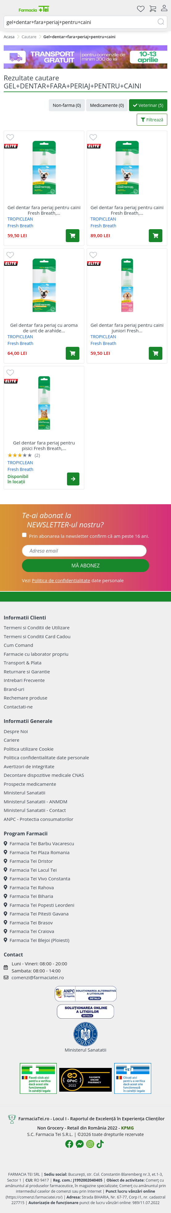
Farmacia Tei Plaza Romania (36, 852)
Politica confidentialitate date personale (46, 757)
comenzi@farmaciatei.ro (37, 977)
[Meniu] (9, 9)
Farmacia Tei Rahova (29, 887)
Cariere (11, 740)
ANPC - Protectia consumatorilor (38, 819)
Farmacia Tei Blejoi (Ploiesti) (36, 940)
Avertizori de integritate (29, 766)
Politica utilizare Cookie (28, 749)
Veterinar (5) (148, 105)
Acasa (9, 36)
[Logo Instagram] (90, 1144)
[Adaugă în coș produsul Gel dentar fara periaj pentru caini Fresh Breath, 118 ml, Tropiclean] (155, 235)
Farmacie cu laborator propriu (36, 654)
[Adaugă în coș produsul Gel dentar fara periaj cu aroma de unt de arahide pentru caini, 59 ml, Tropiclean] (72, 353)
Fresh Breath (20, 226)
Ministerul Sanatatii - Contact (35, 810)
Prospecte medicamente (30, 784)
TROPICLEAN (20, 219)
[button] (73, 479)
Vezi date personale (73, 580)
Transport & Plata (22, 662)
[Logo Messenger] (80, 1144)
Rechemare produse (25, 698)
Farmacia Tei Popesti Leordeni (39, 905)
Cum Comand (18, 645)
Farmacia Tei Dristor (28, 861)
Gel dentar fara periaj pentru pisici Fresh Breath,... (44, 445)
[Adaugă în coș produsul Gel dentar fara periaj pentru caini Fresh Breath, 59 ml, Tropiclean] (72, 235)
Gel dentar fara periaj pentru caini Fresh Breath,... (43, 210)
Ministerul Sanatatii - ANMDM (35, 801)
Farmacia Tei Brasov (28, 922)
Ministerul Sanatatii (24, 792)
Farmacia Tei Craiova (29, 931)
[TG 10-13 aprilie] (85, 57)
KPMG (127, 1128)
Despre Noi (16, 731)
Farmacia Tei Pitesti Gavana (36, 914)
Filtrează (152, 120)
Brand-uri (14, 689)
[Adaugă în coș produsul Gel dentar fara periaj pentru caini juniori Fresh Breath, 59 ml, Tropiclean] (155, 353)
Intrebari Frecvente (24, 680)
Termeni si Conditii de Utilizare (36, 627)
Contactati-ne (18, 707)
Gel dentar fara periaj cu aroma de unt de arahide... (44, 327)
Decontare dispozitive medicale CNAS (44, 775)
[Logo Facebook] (69, 1144)
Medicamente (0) (107, 105)
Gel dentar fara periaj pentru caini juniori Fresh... (126, 327)
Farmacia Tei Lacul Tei (30, 870)
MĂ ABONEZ (85, 565)
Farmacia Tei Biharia (28, 896)
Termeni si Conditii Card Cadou (37, 636)
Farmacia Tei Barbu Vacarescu (39, 843)
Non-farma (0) (67, 105)
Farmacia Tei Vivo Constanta (37, 878)
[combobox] (85, 22)
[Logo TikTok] (100, 1144)
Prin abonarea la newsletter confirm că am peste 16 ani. (89, 536)
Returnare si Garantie (27, 671)
